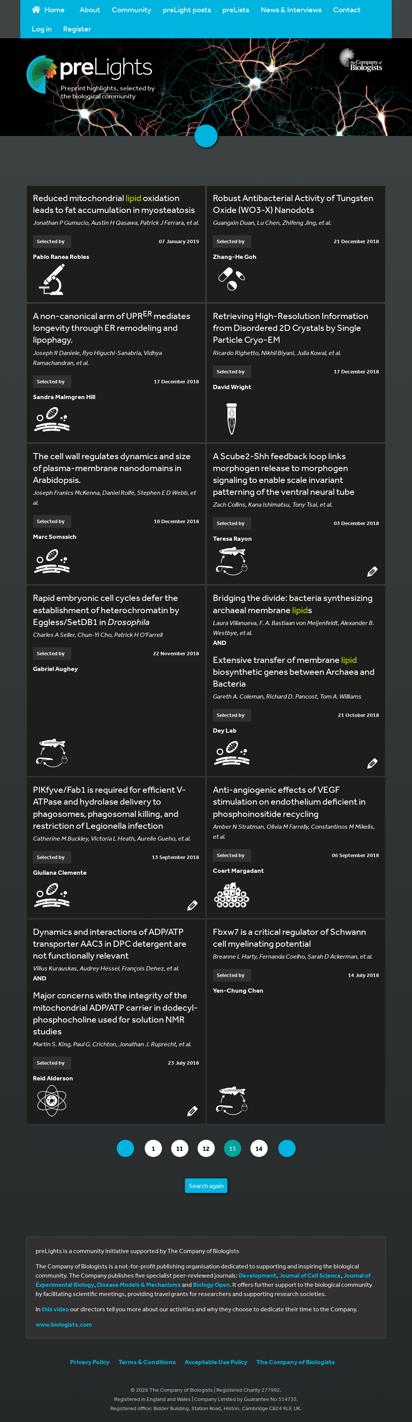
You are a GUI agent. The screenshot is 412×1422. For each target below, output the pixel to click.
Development (257, 1275)
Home (48, 9)
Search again (206, 1185)
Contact (347, 9)
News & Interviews (291, 9)
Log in (42, 28)
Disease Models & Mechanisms (139, 1284)
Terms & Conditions (147, 1362)
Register (77, 28)
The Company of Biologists (295, 1362)
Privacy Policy (90, 1362)
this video (55, 1309)
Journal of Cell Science (310, 1275)
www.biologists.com (64, 1324)
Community (131, 9)
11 (182, 1148)
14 (261, 1148)
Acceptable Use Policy (216, 1362)
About (90, 9)
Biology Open (211, 1284)
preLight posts (187, 9)
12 (208, 1148)
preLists (235, 9)
